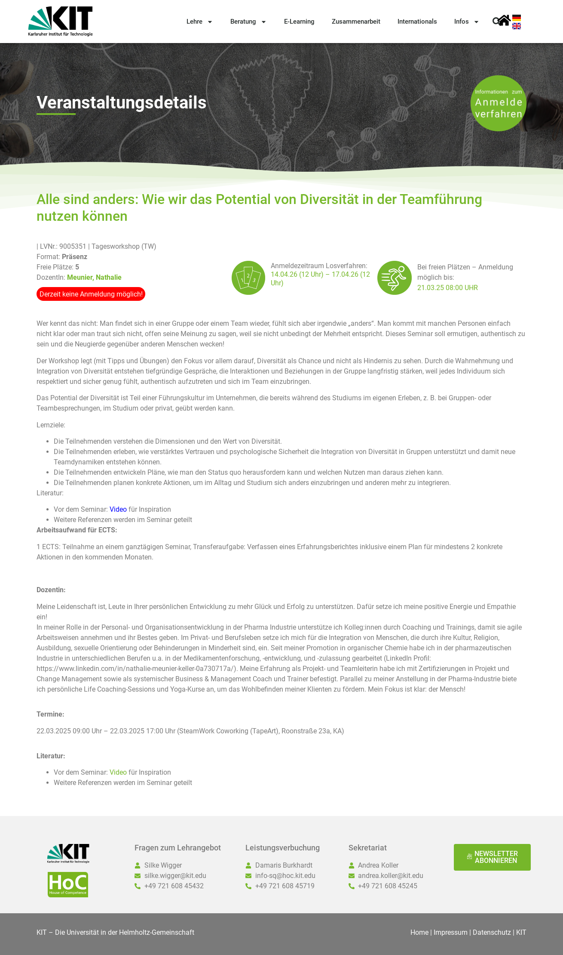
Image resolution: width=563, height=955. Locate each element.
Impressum (451, 932)
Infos (467, 21)
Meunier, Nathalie (94, 277)
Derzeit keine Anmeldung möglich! (91, 294)
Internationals (417, 21)
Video (119, 772)
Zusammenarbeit (356, 21)
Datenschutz (492, 932)
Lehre (200, 21)
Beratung (248, 21)
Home (419, 932)
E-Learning (299, 21)
